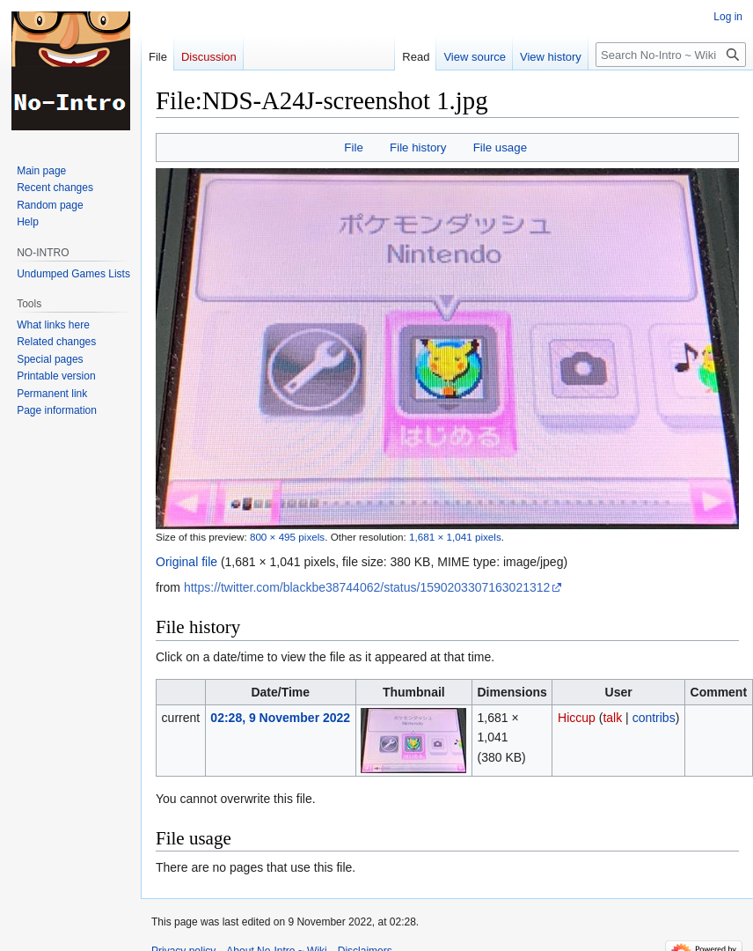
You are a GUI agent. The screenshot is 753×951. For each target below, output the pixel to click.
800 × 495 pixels (287, 536)
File (353, 147)
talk (612, 718)
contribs (654, 718)
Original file (186, 562)
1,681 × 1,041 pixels (455, 536)
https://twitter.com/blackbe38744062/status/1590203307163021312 (367, 587)
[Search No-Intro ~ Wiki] (671, 54)
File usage (500, 147)
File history (418, 147)
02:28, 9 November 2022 (280, 718)
